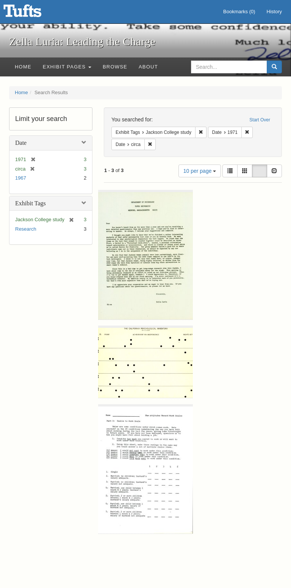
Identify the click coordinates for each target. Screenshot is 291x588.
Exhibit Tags (30, 203)
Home (23, 67)
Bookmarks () (239, 11)
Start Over (259, 120)
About (148, 67)
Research (25, 229)
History (274, 11)
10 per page (199, 171)
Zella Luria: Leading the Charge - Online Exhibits (31, 13)
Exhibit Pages (67, 67)
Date (21, 143)
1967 (20, 178)
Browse (115, 67)
